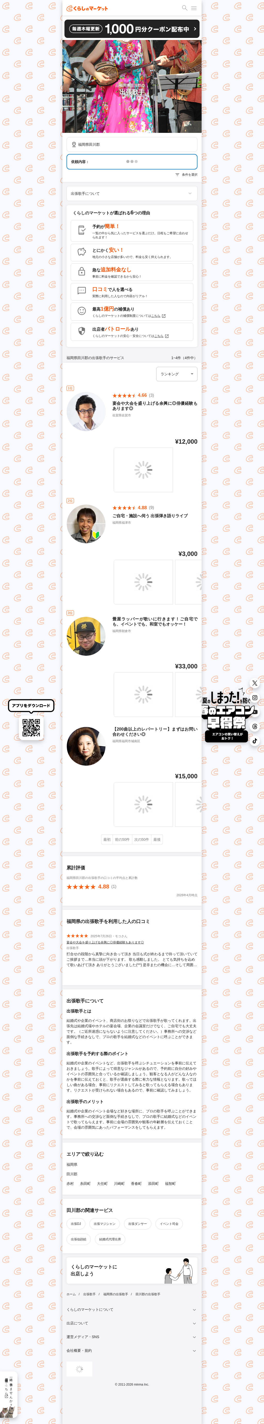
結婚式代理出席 (110, 1239)
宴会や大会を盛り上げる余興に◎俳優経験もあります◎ (105, 942)
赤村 (70, 1184)
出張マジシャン (105, 1224)
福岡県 (72, 1164)
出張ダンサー (137, 1224)
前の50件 (122, 839)
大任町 (102, 1184)
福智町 (170, 1184)
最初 (107, 839)
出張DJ (76, 1224)
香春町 (136, 1184)
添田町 (153, 1184)
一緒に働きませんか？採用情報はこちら (8, 1390)
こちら (158, 316)
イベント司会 (169, 1224)
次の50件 (141, 839)
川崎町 (119, 1184)
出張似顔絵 (78, 1239)
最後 (157, 839)
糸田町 (85, 1184)
